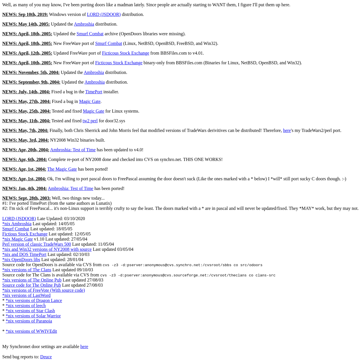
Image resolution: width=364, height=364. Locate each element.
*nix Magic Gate (17, 239)
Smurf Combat (90, 33)
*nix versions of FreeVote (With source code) (43, 290)
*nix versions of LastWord (26, 295)
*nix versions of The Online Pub (31, 280)
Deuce (46, 356)
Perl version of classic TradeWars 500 (36, 244)
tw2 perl (90, 120)
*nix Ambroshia (17, 223)
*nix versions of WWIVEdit (31, 331)
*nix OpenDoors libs (21, 259)
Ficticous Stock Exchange (125, 53)
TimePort (93, 91)
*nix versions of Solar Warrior (33, 315)
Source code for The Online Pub (31, 285)
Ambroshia (84, 24)
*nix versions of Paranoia (29, 320)
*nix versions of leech (26, 305)
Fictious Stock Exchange (24, 233)
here (287, 130)
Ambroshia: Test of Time (73, 149)
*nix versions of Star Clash (30, 310)
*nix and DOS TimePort (24, 254)
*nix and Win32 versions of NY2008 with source (47, 249)
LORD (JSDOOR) (104, 14)
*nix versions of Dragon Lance (34, 300)
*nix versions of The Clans (26, 269)
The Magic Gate (62, 169)
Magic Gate (89, 101)
